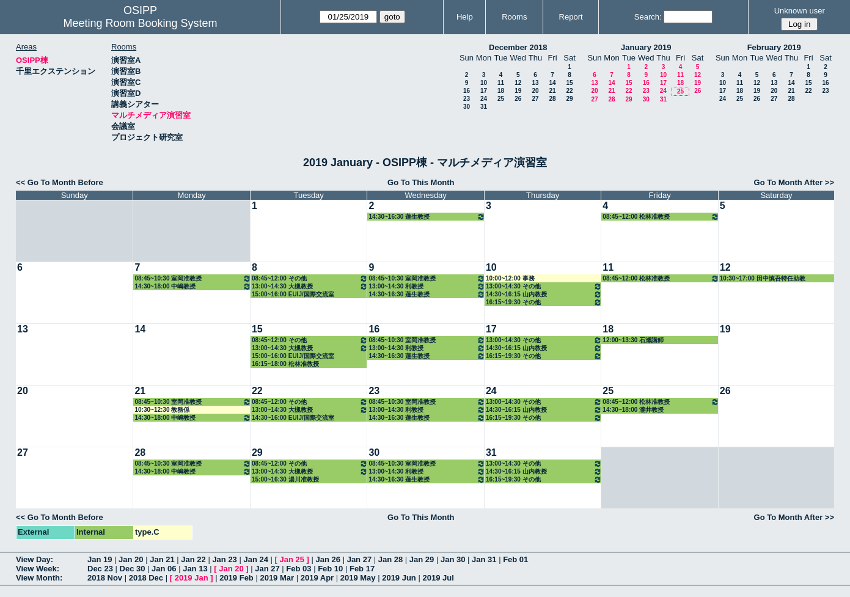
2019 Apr (317, 577)
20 (535, 90)
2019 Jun (399, 577)
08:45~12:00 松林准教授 (661, 217)
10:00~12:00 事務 (510, 278)
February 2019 (774, 47)
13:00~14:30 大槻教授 (310, 286)
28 (552, 98)
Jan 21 (162, 559)
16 (466, 90)
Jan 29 (421, 559)
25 (500, 98)
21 (552, 90)
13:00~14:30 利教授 (426, 286)
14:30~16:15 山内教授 (544, 294)
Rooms (514, 16)
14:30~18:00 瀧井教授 (633, 409)
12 (518, 82)
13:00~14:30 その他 (544, 286)
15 (569, 82)
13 (535, 82)
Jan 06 (164, 568)
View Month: (39, 577)
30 (466, 106)
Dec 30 (132, 568)
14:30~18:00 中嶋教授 (192, 286)
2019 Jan (191, 577)
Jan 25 (292, 559)
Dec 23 (100, 568)
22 (569, 90)
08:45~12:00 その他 (310, 278)
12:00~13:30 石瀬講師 (633, 340)
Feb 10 (330, 568)
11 (500, 82)
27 (535, 98)
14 (552, 82)
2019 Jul (437, 577)
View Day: (34, 559)
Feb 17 (362, 568)
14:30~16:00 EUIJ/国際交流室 (293, 417)
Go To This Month (421, 182)
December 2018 (518, 47)
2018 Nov (104, 577)
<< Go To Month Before (59, 182)
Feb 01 (515, 559)
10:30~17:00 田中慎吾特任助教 (762, 278)
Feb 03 (298, 568)
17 (483, 90)
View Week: (37, 568)
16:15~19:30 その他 (544, 302)
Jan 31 (484, 559)
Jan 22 (193, 559)
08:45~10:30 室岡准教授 (192, 278)
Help (464, 16)
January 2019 (646, 47)
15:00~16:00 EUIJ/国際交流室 (293, 294)
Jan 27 (359, 559)
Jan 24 (255, 559)
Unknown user (799, 10)
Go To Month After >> (794, 182)
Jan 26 (328, 559)
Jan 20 (131, 559)
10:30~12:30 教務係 (161, 409)
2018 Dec (146, 577)
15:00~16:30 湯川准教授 (285, 479)
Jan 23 (224, 559)
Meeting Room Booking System (140, 23)
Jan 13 (195, 568)
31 (483, 106)
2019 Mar (277, 577)
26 (518, 98)
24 (483, 98)
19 (518, 90)
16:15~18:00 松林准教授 (285, 364)
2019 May (358, 577)
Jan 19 (99, 559)
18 (500, 90)
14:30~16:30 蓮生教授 (426, 217)
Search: (648, 16)
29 (569, 98)
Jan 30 (453, 559)
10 (483, 82)
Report (571, 16)
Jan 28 (390, 559)
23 (466, 98)
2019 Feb (236, 577)
